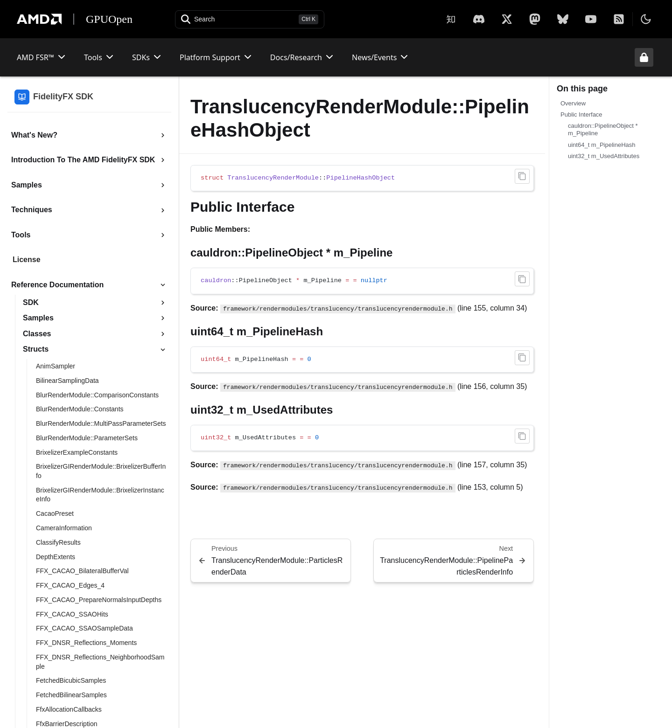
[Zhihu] (450, 19)
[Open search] (249, 19)
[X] (478, 19)
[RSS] (618, 19)
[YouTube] (590, 19)
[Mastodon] (534, 19)
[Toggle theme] (646, 19)
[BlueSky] (562, 19)
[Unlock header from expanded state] (644, 57)
